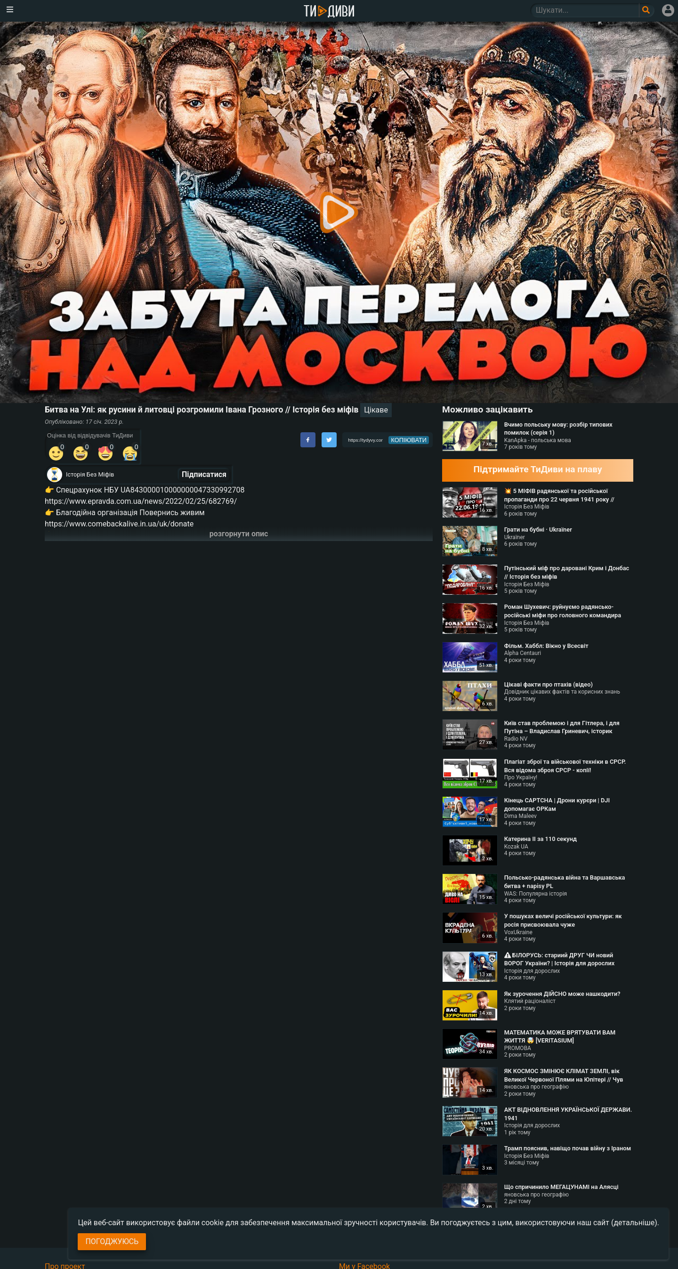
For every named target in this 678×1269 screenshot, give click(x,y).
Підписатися (204, 474)
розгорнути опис (239, 533)
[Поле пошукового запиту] (646, 10)
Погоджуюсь (111, 1241)
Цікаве (376, 409)
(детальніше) (634, 1222)
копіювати (409, 440)
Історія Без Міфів (90, 474)
